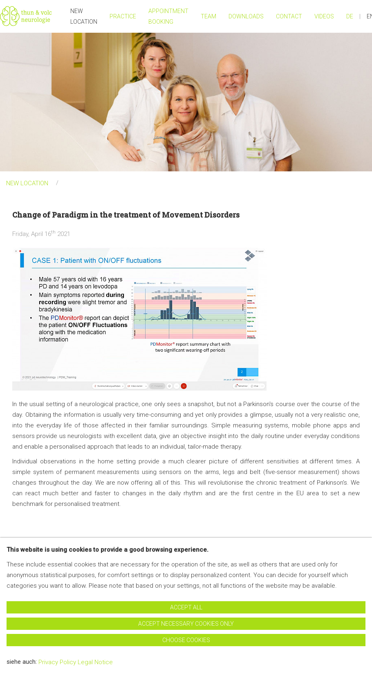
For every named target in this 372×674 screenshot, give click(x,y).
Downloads (246, 16)
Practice (123, 16)
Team (208, 16)
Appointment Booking (168, 16)
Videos (324, 16)
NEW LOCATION (83, 16)
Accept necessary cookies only (186, 623)
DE (349, 16)
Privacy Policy (57, 662)
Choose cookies (186, 640)
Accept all (186, 607)
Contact (289, 16)
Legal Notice (95, 662)
